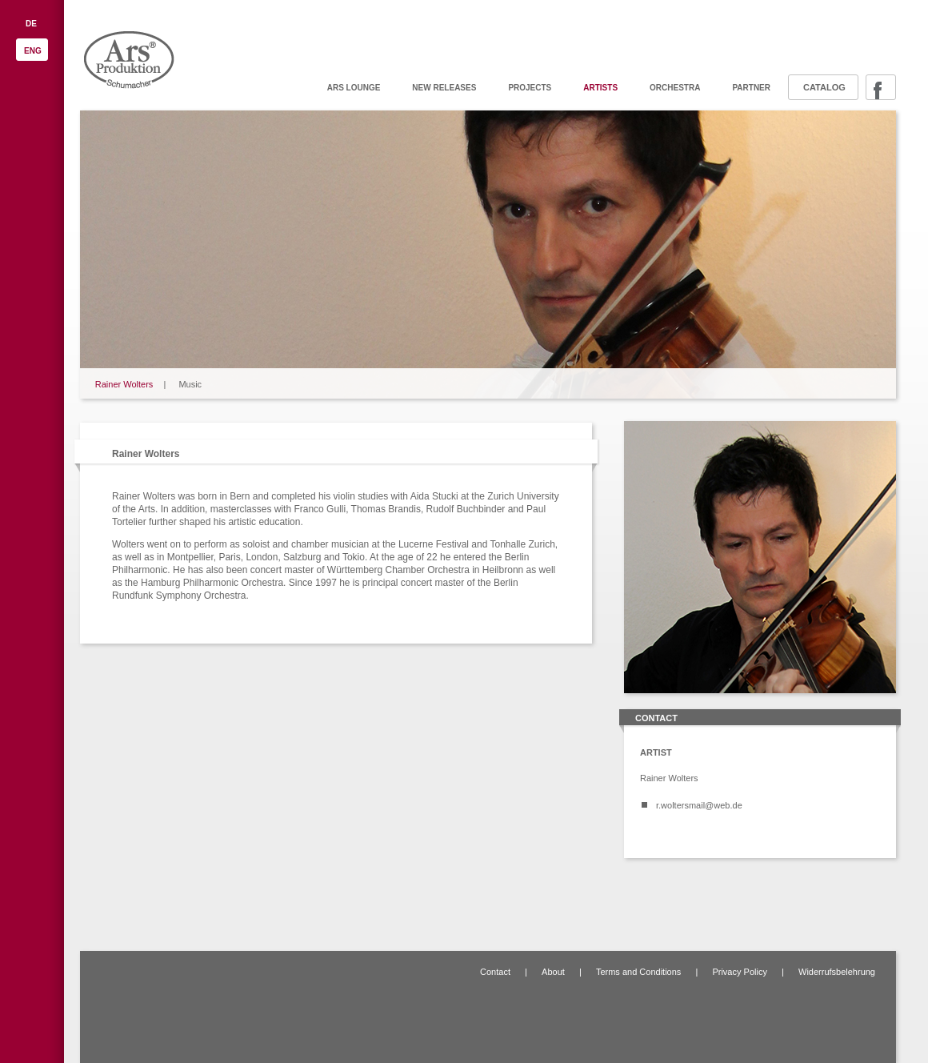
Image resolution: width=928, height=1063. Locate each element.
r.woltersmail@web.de (699, 805)
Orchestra (675, 87)
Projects (529, 87)
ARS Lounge (354, 87)
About (553, 972)
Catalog (824, 87)
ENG (33, 50)
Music (190, 384)
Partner (751, 87)
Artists (600, 87)
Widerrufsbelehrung (836, 972)
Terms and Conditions (638, 972)
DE (31, 23)
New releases (444, 87)
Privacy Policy (739, 972)
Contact (495, 972)
